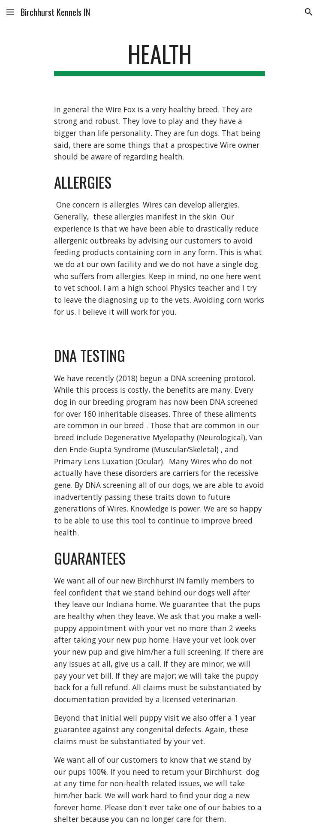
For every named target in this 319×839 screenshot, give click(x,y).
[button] (10, 12)
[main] (159, 58)
